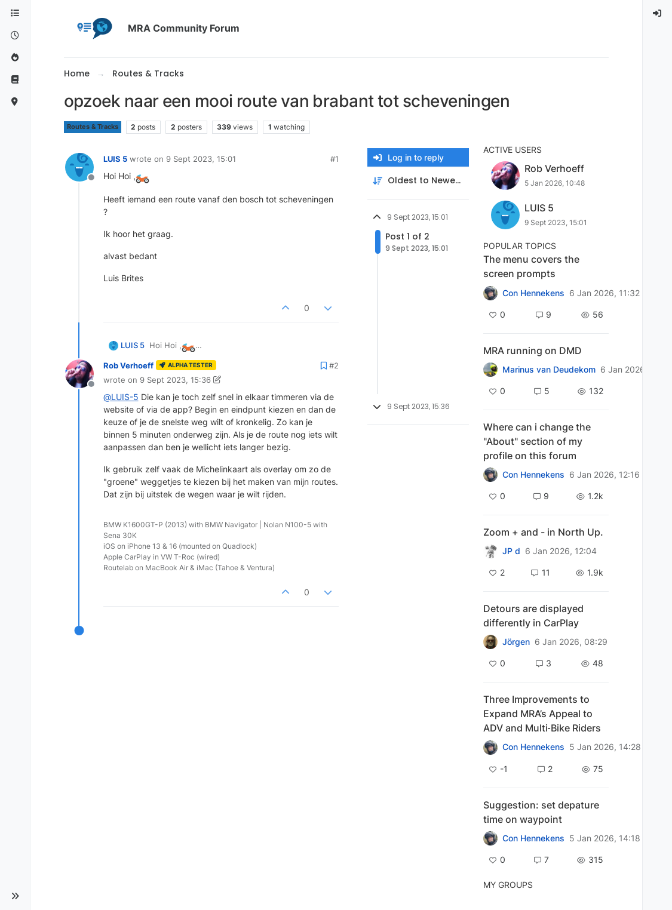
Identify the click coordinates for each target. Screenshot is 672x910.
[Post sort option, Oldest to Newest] (418, 180)
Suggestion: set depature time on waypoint (541, 812)
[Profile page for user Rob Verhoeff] (79, 373)
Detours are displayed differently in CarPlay (533, 615)
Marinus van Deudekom (549, 369)
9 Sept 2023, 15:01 (201, 159)
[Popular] (15, 57)
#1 (334, 159)
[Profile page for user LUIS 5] (79, 167)
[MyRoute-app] (15, 101)
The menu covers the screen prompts (531, 266)
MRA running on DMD (532, 350)
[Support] (15, 79)
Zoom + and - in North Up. (543, 532)
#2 (334, 365)
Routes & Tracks (92, 127)
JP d (511, 551)
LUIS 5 (115, 159)
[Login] (658, 13)
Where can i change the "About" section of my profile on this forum (537, 441)
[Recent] (15, 35)
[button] (15, 896)
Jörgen (516, 642)
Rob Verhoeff (128, 365)
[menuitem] (658, 13)
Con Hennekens (533, 293)
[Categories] (15, 13)
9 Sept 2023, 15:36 (175, 380)
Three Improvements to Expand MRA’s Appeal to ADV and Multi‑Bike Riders (542, 713)
